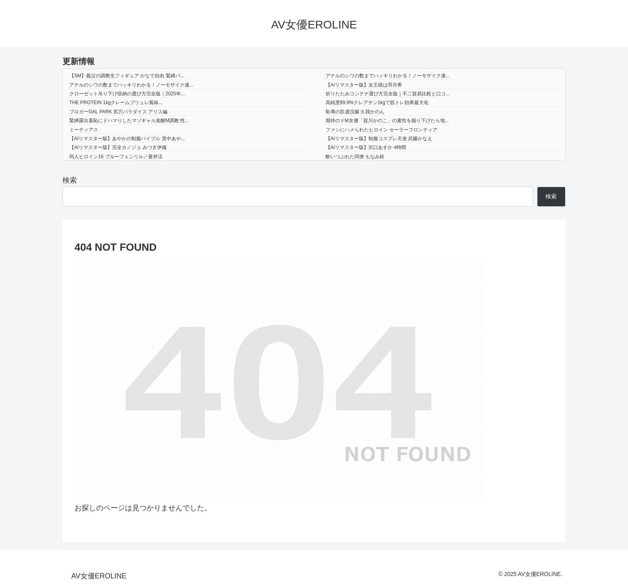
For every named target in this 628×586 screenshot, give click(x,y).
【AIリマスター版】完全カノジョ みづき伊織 (118, 147)
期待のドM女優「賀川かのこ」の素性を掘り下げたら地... (387, 120)
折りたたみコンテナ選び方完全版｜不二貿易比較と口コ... (388, 94)
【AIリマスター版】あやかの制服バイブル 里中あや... (127, 138)
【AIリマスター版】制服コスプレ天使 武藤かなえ (379, 138)
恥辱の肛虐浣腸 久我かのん (355, 112)
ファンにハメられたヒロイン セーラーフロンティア (381, 130)
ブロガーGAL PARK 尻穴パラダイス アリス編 (118, 112)
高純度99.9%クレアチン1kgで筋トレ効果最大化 (377, 102)
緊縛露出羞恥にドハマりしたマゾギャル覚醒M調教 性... (129, 120)
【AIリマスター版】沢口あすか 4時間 (366, 147)
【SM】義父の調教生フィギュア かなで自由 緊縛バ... (126, 76)
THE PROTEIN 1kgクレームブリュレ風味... (116, 102)
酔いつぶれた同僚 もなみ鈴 (355, 156)
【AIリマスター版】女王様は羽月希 (364, 85)
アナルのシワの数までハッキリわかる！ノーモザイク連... (388, 76)
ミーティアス (83, 130)
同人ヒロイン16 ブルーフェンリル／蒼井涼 (116, 156)
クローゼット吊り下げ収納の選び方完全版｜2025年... (127, 94)
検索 (69, 180)
